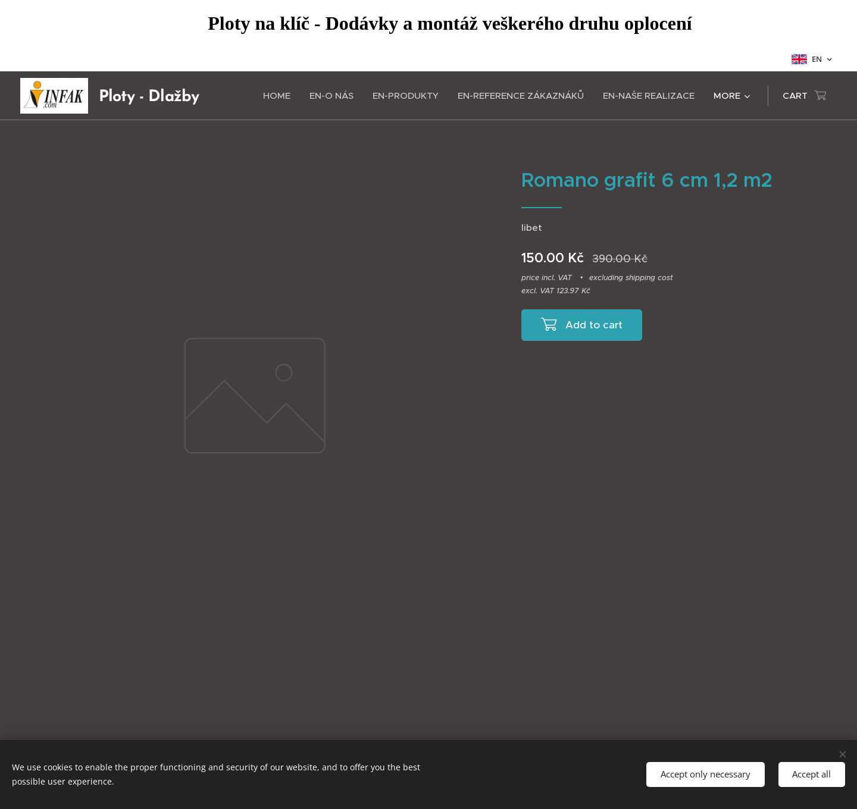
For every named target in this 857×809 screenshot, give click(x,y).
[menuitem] (280, 96)
